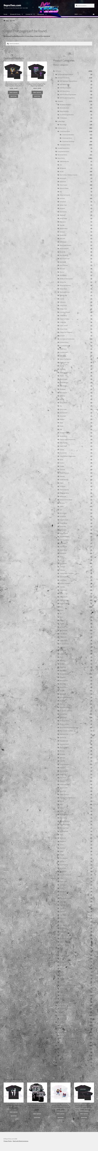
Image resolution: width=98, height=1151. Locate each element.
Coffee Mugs (61, 121)
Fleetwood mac (64, 490)
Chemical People (65, 312)
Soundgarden (64, 858)
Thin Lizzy (63, 915)
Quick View (13, 96)
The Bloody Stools (65, 898)
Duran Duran (63, 436)
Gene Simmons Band (66, 500)
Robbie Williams (65, 821)
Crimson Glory (64, 342)
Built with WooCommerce (20, 1141)
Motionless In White (66, 711)
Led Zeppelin (63, 630)
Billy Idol (62, 238)
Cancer (62, 299)
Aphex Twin (63, 205)
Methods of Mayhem (66, 697)
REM (61, 811)
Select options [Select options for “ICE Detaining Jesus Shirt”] (14, 1112)
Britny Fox (63, 282)
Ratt (61, 804)
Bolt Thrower (64, 265)
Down (61, 426)
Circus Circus (63, 329)
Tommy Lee (63, 928)
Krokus (62, 624)
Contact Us (29, 14)
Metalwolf (63, 694)
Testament (63, 891)
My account (41, 14)
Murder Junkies (64, 724)
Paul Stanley (63, 771)
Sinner (62, 845)
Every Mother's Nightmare (68, 456)
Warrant (62, 968)
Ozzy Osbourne (64, 764)
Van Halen (63, 958)
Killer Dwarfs (64, 597)
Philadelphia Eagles (66, 1025)
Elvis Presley (63, 443)
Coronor (62, 336)
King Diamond (64, 600)
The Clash (63, 901)
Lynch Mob (63, 650)
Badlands (62, 215)
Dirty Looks (63, 409)
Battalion (63, 222)
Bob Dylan (63, 262)
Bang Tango (63, 218)
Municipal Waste (65, 721)
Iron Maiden (63, 563)
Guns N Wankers (64, 536)
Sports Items (61, 1022)
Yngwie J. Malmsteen (66, 999)
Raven (62, 808)
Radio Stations (64, 794)
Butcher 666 (63, 295)
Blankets (60, 101)
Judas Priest (63, 590)
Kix (61, 613)
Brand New (63, 275)
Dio (61, 406)
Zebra (61, 1002)
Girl (61, 510)
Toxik (61, 935)
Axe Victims (63, 212)
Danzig (62, 366)
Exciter (62, 463)
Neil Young (63, 737)
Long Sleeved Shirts (63, 151)
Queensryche (63, 788)
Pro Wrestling (62, 1015)
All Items (58, 71)
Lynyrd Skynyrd (64, 654)
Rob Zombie (63, 818)
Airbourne (63, 181)
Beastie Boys (63, 228)
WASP (61, 972)
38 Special (63, 168)
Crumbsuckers (64, 352)
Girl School (63, 513)
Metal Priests (64, 687)
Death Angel (63, 379)
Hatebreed (63, 553)
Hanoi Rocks (63, 550)
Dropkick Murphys (65, 433)
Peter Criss (63, 774)
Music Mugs (63, 124)
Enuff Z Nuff (63, 446)
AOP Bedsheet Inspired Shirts (68, 81)
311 (61, 165)
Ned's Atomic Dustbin (66, 731)
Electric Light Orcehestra (67, 439)
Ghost (62, 506)
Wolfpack (63, 995)
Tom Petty (63, 925)
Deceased (62, 389)
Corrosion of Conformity (67, 339)
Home (5, 14)
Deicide (62, 399)
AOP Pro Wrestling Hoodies (68, 94)
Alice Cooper (63, 185)
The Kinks (63, 905)
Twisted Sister (64, 938)
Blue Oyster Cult (65, 258)
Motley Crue (63, 714)
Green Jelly (63, 530)
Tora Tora (63, 932)
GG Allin (62, 503)
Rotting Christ (64, 828)
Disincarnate (63, 413)
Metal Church (64, 684)
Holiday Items (62, 128)
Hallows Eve (63, 546)
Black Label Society (65, 245)
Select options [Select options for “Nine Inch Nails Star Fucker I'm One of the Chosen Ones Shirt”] (84, 1114)
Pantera (62, 767)
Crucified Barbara (65, 346)
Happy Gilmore (66, 1059)
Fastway (62, 476)
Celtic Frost (63, 305)
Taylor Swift (63, 881)
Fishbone (62, 486)
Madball (62, 664)
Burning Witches (65, 292)
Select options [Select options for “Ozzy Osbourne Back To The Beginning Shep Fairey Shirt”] (13, 92)
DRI (61, 429)
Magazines (63, 667)
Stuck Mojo (63, 871)
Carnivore (63, 302)
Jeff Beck (62, 567)
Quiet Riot (63, 791)
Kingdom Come (64, 603)
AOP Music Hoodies (65, 88)
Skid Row (62, 848)
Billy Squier (63, 242)
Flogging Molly (64, 493)
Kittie (61, 610)
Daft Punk (63, 356)
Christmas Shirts (67, 138)
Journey (62, 587)
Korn (61, 617)
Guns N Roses (64, 533)
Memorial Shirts (62, 155)
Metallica (62, 691)
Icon (61, 560)
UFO (61, 948)
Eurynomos (63, 453)
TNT (61, 922)
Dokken (62, 419)
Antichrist (63, 202)
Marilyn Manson (64, 674)
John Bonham (64, 577)
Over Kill (62, 761)
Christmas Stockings (68, 141)
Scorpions (63, 838)
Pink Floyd (63, 778)
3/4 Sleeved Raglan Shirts (65, 74)
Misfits (62, 704)
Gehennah (63, 496)
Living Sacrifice (64, 644)
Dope (61, 423)
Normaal (62, 754)
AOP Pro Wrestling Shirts (67, 98)
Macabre (62, 660)
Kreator (62, 620)
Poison (62, 781)
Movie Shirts (63, 1056)
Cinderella (63, 322)
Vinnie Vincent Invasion (67, 962)
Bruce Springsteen (65, 285)
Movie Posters (64, 1052)
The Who (62, 911)
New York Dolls (64, 744)
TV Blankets (63, 118)
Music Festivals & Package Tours (69, 727)
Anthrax (62, 198)
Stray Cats (63, 868)
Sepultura (63, 841)
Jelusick (62, 570)
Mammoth (63, 670)
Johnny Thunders (65, 583)
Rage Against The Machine (68, 798)
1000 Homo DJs (64, 161)
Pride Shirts (61, 1012)
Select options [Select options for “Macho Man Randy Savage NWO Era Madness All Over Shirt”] (37, 1114)
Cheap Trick (63, 309)
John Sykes (63, 580)
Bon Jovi (62, 269)
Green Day (63, 526)
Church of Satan (64, 319)
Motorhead (63, 717)
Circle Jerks (63, 325)
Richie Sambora (64, 814)
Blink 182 (62, 252)
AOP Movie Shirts (65, 84)
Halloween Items (65, 145)
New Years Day (64, 741)
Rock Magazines (64, 824)
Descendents (63, 403)
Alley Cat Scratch (65, 195)
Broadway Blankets (65, 104)
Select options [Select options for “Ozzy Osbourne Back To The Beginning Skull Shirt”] (37, 92)
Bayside (62, 225)
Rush (61, 834)
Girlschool (63, 516)
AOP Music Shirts (65, 91)
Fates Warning (64, 479)
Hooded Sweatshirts (64, 148)
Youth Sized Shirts (63, 1066)
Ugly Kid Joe (63, 952)
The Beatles (63, 895)
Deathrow (63, 386)
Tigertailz (63, 918)
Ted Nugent (63, 885)
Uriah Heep (63, 955)
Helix (61, 557)
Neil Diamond (64, 734)
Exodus (62, 466)
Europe (62, 449)
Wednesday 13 (64, 978)
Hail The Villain (64, 540)
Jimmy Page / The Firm (67, 573)
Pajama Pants (62, 1005)
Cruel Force (63, 349)
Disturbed (63, 416)
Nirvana (62, 751)
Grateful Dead (64, 520)
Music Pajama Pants (66, 1009)
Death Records (64, 382)
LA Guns (62, 627)
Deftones (62, 396)
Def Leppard (63, 392)
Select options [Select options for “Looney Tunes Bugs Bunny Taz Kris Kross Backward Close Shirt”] (60, 1114)
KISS (61, 607)
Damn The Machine (65, 359)
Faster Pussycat (64, 473)
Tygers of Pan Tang (65, 942)
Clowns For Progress (66, 332)
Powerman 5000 (64, 784)
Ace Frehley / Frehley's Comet (68, 175)
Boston (62, 272)
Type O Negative (65, 945)
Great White (63, 523)
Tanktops (60, 1029)
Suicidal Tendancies (65, 875)
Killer (61, 593)
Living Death (63, 640)
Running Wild (64, 831)
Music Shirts (61, 158)
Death (62, 376)
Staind (62, 861)
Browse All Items (15, 14)
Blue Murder (63, 255)
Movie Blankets (64, 108)
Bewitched (63, 235)
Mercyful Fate (64, 680)
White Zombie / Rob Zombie (68, 985)
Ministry (62, 701)
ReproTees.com (12, 5)
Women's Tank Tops (64, 1062)
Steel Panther (64, 865)
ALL (61, 191)
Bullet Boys (63, 289)
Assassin (62, 208)
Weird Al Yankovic (65, 982)
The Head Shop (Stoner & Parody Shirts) (69, 1032)
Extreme (62, 469)
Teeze (61, 888)
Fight (61, 483)
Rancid (62, 801)
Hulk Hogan (63, 1019)
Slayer (62, 851)
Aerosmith (63, 178)
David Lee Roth (64, 372)
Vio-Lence (63, 965)
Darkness (62, 369)
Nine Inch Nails (64, 747)
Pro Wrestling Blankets (67, 115)
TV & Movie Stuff (62, 1045)
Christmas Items (65, 131)
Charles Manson (64, 1035)
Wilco (61, 992)
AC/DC (62, 171)
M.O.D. (62, 657)
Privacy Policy (8, 1141)
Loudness (62, 647)
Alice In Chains (64, 188)
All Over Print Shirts (63, 78)
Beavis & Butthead (65, 1049)
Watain (62, 975)
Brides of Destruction (66, 279)
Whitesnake (63, 989)
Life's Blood (63, 634)
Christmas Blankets (68, 135)
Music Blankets (64, 111)
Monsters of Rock (65, 707)
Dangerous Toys (64, 362)
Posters (62, 1042)
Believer (62, 232)
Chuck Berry (63, 315)
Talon (61, 878)
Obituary (62, 757)
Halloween (63, 543)
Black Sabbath (64, 248)
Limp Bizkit (63, 637)
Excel (61, 459)
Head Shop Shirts (65, 1039)
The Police (63, 908)
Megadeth (63, 677)
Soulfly (62, 855)
